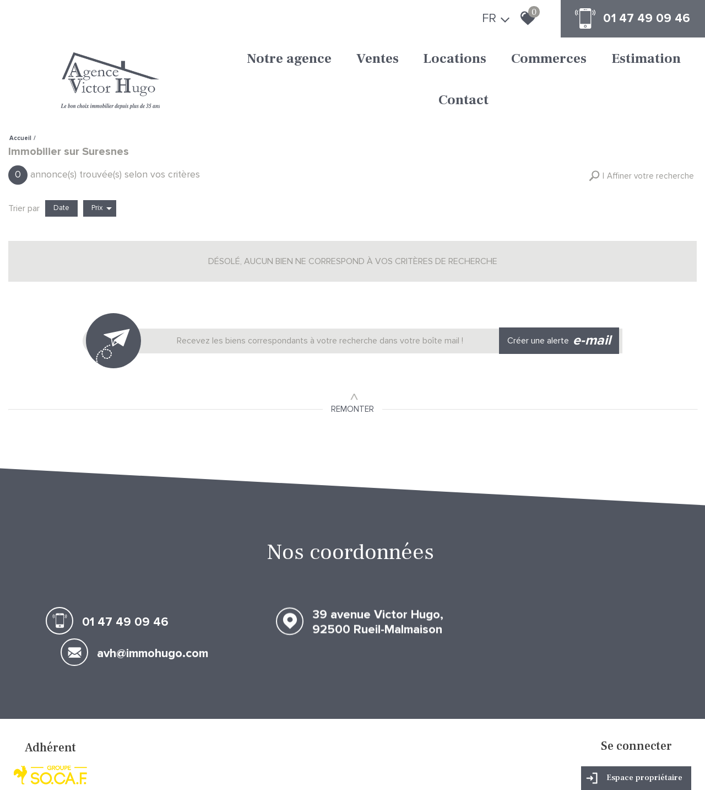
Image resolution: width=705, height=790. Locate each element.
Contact (618, 59)
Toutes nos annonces (223, 771)
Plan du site (33, 771)
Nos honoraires (128, 771)
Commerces (461, 59)
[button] (641, 131)
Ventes (312, 59)
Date (61, 162)
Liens (160, 771)
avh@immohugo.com (601, 573)
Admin (180, 771)
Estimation (545, 59)
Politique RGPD (279, 771)
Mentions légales (77, 771)
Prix (101, 162)
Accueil (20, 94)
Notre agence (235, 59)
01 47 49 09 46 (641, 19)
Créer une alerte (563, 292)
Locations (378, 59)
